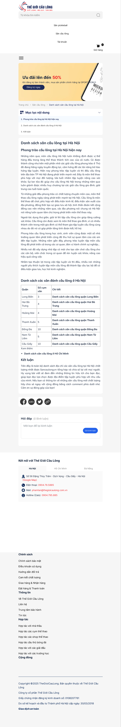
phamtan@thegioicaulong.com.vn (49, 490)
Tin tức (22, 615)
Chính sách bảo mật (29, 560)
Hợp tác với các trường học (33, 653)
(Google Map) (30, 480)
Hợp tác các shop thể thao (33, 636)
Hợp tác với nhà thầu (30, 625)
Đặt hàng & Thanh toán (31, 588)
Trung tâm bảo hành (29, 609)
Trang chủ (23, 105)
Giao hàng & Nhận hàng (31, 582)
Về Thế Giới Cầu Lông (30, 598)
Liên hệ (22, 604)
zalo (31, 401)
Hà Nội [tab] (32, 468)
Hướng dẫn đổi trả (28, 571)
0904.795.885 (50, 495)
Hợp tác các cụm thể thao (32, 631)
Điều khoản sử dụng (29, 566)
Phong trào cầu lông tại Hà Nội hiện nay (41, 119)
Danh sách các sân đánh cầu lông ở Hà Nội (42, 125)
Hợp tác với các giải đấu (31, 647)
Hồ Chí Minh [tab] (60, 468)
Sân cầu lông (38, 105)
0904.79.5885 (46, 485)
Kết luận (27, 131)
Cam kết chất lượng (29, 577)
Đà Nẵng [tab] (88, 468)
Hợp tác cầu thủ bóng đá (32, 642)
